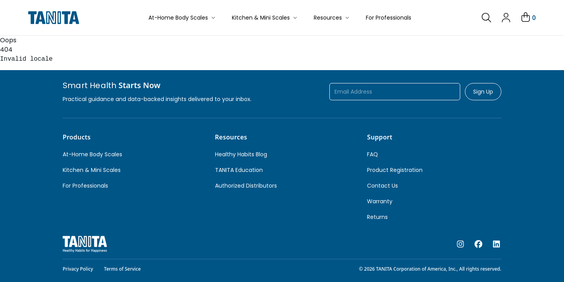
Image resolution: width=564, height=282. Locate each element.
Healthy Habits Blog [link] (241, 154)
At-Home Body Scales (182, 18)
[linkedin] (496, 244)
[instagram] (460, 244)
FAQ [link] (372, 154)
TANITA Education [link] (239, 170)
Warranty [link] (379, 201)
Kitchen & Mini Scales (265, 18)
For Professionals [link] (85, 186)
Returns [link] (377, 217)
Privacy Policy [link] (78, 269)
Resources (332, 18)
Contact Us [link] (382, 186)
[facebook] (478, 244)
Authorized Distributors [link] (246, 186)
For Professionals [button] (388, 18)
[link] (486, 17)
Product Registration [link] (395, 170)
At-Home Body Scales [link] (92, 154)
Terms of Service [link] (122, 269)
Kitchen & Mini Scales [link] (92, 170)
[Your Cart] (528, 17)
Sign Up (483, 92)
